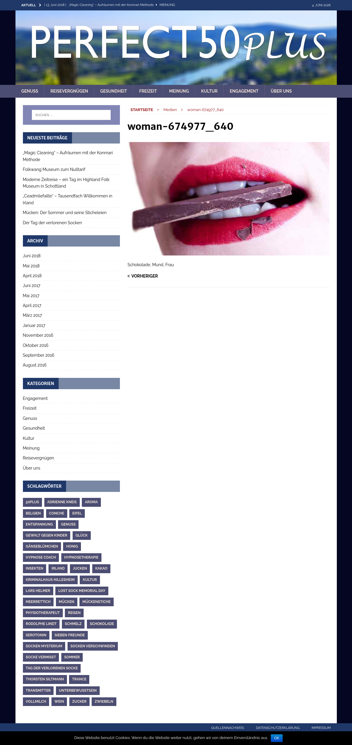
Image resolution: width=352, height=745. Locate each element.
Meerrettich (38, 602)
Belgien (33, 513)
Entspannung (39, 524)
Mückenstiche (96, 602)
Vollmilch (36, 701)
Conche (56, 513)
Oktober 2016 (36, 345)
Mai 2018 (31, 266)
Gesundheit (113, 91)
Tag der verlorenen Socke (52, 668)
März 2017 (32, 315)
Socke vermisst (41, 657)
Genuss (29, 91)
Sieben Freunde (70, 635)
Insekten (34, 568)
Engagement (244, 91)
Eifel (77, 513)
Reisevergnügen (69, 91)
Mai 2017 (31, 295)
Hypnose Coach (41, 557)
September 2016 (38, 355)
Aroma (91, 502)
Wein (59, 701)
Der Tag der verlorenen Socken (52, 222)
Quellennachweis (227, 728)
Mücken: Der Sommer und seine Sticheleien (65, 212)
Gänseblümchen (42, 546)
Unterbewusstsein (78, 690)
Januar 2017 (34, 325)
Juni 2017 (31, 285)
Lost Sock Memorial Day (81, 591)
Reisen (74, 613)
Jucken (80, 568)
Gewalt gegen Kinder (47, 535)
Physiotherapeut (43, 613)
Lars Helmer (38, 591)
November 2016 (38, 335)
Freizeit (148, 91)
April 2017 (32, 305)
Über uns (281, 91)
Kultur (209, 91)
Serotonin (36, 635)
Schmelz (73, 624)
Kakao (101, 568)
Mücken (66, 602)
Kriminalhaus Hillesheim (50, 580)
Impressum (321, 728)
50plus (32, 502)
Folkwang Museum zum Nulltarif (54, 169)
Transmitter (38, 690)
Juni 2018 (32, 255)
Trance (79, 679)
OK (276, 738)
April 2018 (32, 275)
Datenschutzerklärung (278, 728)
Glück (82, 535)
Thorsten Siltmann (45, 679)
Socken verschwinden (93, 646)
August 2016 (35, 365)
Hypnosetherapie (81, 557)
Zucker (79, 701)
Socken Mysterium (44, 646)
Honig (72, 546)
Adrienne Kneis (62, 502)
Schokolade (102, 624)
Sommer (72, 657)
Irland (58, 568)
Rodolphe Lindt (41, 624)
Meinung (179, 91)
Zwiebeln (104, 701)
